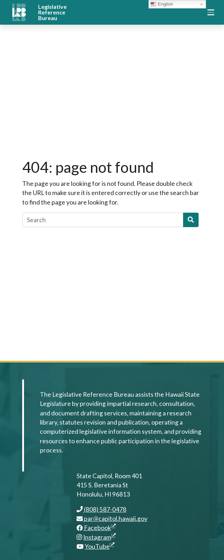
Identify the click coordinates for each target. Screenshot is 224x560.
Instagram (99, 537)
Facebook (96, 527)
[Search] (102, 220)
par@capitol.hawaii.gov (112, 518)
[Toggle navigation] (210, 12)
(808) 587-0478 (101, 509)
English (162, 4)
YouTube (99, 546)
